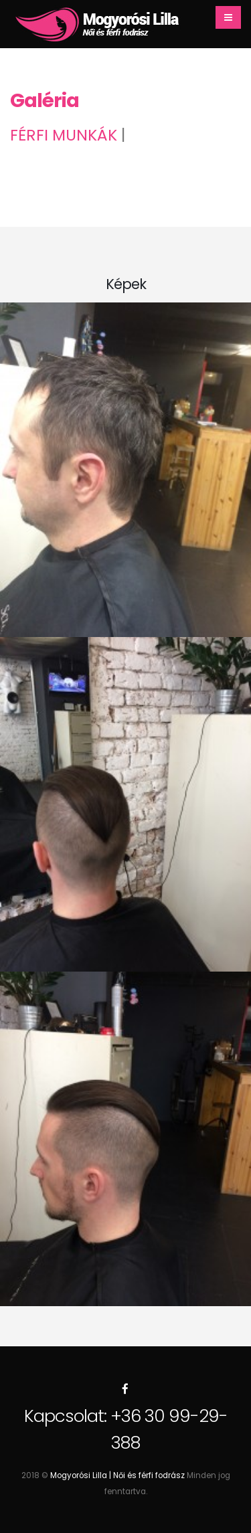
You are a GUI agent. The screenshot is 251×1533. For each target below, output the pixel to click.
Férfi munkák (63, 135)
